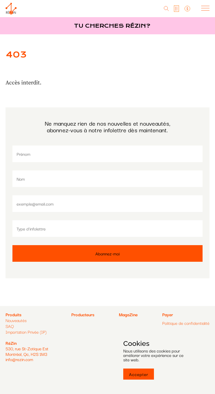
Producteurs (82, 314)
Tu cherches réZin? (112, 25)
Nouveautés (16, 320)
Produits (13, 314)
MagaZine (128, 314)
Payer (167, 314)
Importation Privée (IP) (26, 331)
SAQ (10, 326)
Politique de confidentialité (185, 323)
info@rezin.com (19, 359)
